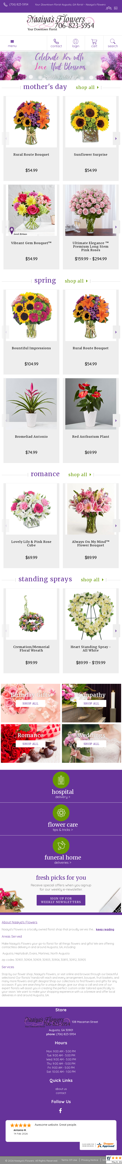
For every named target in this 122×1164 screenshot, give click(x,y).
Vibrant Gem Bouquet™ (31, 243)
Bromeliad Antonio (31, 437)
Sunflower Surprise (91, 155)
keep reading (105, 929)
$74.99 (31, 452)
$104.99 (31, 363)
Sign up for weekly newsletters (61, 900)
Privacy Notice (89, 1160)
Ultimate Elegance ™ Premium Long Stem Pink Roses (91, 246)
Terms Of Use (69, 1160)
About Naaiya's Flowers (19, 922)
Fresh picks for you (61, 882)
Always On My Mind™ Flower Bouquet (91, 543)
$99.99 (31, 662)
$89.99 (91, 557)
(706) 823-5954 (18, 4)
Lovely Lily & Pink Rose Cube (31, 543)
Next (116, 138)
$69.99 (91, 452)
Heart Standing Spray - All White (91, 648)
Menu (12, 46)
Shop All (85, 87)
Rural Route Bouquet (31, 155)
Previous (5, 138)
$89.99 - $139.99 (90, 662)
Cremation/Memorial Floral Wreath (31, 648)
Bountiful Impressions (31, 348)
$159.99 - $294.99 (91, 258)
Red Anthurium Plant (90, 437)
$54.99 (31, 170)
